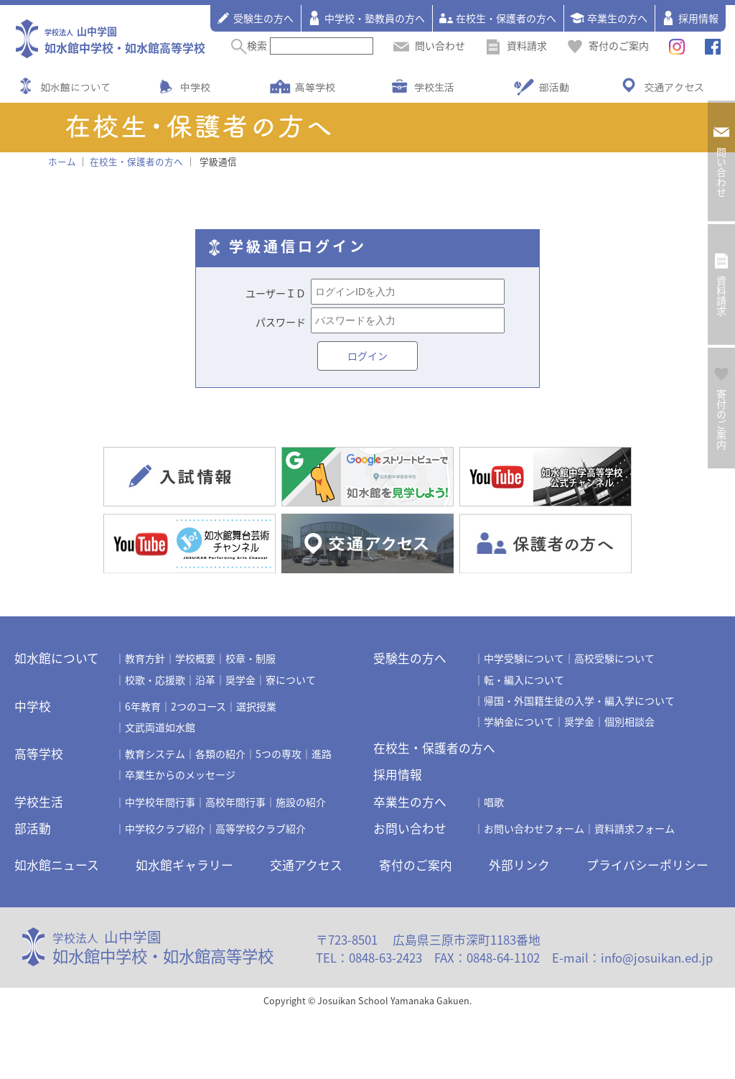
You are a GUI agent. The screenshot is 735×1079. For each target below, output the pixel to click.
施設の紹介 (301, 802)
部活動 (554, 87)
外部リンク (519, 865)
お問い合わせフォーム (534, 828)
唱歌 (494, 802)
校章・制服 (250, 658)
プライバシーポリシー (647, 865)
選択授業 (256, 706)
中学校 (195, 87)
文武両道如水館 (160, 727)
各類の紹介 (220, 753)
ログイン (367, 355)
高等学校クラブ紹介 (260, 828)
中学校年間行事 (160, 802)
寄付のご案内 (608, 45)
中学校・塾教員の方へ (366, 18)
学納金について (519, 721)
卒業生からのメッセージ (180, 774)
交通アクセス (674, 87)
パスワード (281, 322)
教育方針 (145, 658)
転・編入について (524, 679)
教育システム (155, 753)
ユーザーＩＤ (275, 293)
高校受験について (614, 658)
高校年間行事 (235, 802)
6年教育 (143, 706)
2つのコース (198, 706)
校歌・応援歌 (155, 679)
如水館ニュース (56, 865)
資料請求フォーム (634, 828)
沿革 (205, 679)
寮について (291, 679)
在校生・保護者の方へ (497, 18)
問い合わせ (429, 45)
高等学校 (315, 87)
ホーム (62, 161)
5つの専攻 (278, 753)
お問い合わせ (409, 828)
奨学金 (240, 679)
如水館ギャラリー (184, 865)
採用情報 (689, 18)
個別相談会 (629, 721)
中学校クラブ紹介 (165, 828)
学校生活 (434, 87)
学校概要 (195, 658)
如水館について (75, 87)
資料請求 (516, 45)
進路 (322, 753)
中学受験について (524, 658)
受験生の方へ (255, 18)
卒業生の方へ (608, 18)
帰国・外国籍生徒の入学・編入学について (579, 700)
